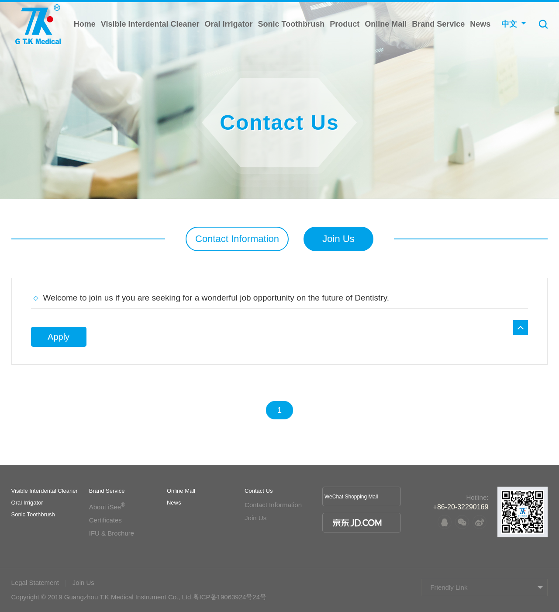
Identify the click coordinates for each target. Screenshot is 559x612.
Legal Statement (35, 582)
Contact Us (259, 491)
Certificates (105, 520)
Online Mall (386, 24)
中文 (509, 24)
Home (85, 24)
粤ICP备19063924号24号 (229, 597)
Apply (58, 337)
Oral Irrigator (229, 24)
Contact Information (237, 238)
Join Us (338, 238)
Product (344, 24)
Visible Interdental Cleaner (150, 24)
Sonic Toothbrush (291, 24)
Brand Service (438, 24)
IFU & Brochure (111, 533)
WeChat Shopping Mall (351, 497)
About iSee (107, 507)
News (480, 24)
